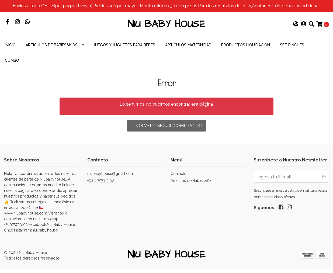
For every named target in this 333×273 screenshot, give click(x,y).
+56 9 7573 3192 (100, 184)
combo (12, 64)
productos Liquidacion (245, 48)
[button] (296, 26)
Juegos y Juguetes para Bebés (124, 48)
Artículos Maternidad (188, 48)
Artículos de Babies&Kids (52, 48)
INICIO (10, 48)
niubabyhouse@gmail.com (110, 177)
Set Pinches (292, 48)
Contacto (178, 177)
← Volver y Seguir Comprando (166, 129)
